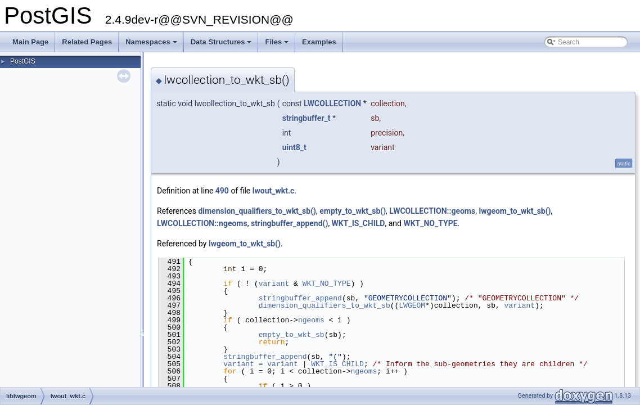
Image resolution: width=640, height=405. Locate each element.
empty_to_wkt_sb (291, 335)
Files (277, 45)
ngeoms (311, 320)
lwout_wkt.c (274, 190)
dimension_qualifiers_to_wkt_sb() (257, 210)
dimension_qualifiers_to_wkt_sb (324, 305)
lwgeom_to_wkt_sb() (515, 210)
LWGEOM (412, 305)
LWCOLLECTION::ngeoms (202, 223)
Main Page (30, 42)
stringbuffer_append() (289, 223)
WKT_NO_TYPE (430, 223)
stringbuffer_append (300, 298)
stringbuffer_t (306, 118)
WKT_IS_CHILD (358, 223)
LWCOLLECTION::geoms (432, 210)
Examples (319, 42)
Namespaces (152, 45)
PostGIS (22, 61)
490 (222, 190)
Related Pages (87, 42)
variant (274, 283)
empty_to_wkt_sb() (352, 210)
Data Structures (222, 45)
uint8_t (294, 147)
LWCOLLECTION (332, 103)
